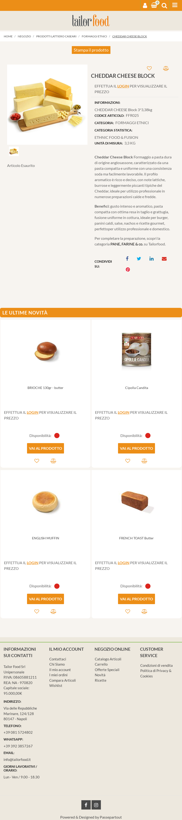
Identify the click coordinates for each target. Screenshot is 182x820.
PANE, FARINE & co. (126, 244)
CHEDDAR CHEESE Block (129, 36)
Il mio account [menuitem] (60, 669)
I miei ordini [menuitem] (58, 675)
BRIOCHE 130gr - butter (45, 388)
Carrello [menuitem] (101, 664)
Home (8, 36)
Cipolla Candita (136, 388)
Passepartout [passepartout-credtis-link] (111, 817)
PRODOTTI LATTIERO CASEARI (56, 36)
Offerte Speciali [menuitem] (107, 669)
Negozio (24, 36)
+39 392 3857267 (18, 746)
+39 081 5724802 (18, 732)
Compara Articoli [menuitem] (62, 680)
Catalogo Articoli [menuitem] (108, 659)
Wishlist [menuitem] (55, 685)
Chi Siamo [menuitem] (57, 664)
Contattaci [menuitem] (57, 659)
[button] (47, 104)
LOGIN (123, 86)
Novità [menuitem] (100, 675)
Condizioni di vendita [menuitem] (156, 665)
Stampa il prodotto (91, 49)
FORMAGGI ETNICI (94, 36)
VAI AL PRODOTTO (45, 448)
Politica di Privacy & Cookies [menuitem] (156, 673)
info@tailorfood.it (17, 759)
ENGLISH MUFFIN (45, 538)
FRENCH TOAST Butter (136, 538)
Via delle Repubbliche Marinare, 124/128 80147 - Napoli (20, 713)
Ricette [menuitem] (100, 680)
